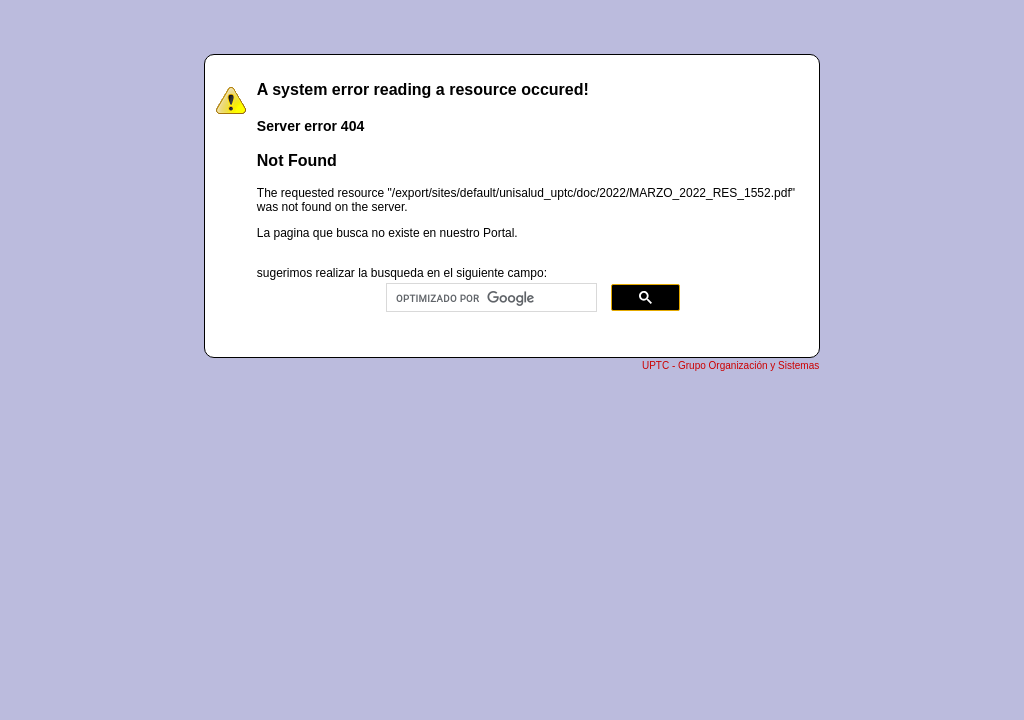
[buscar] (489, 298)
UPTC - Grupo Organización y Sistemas (730, 365)
